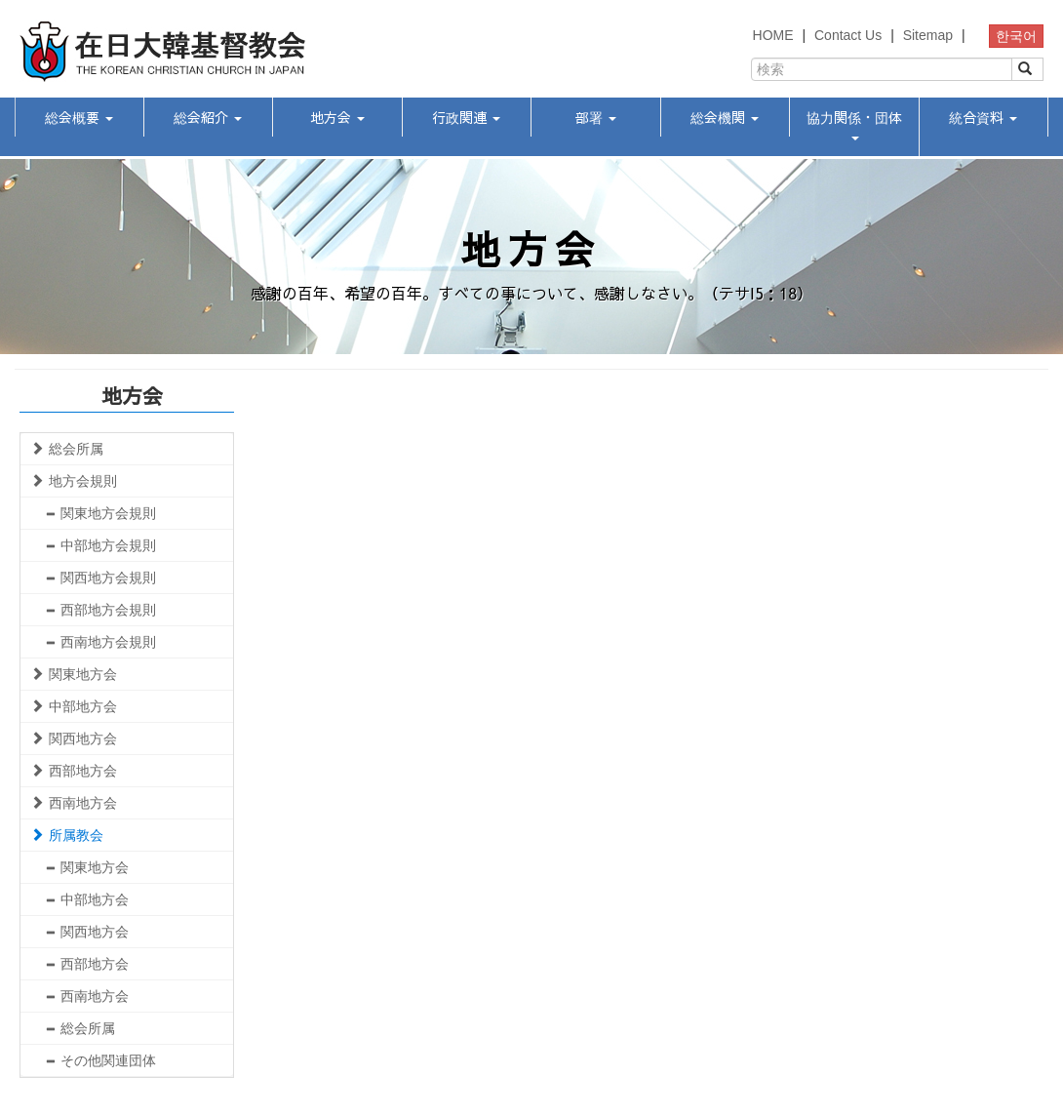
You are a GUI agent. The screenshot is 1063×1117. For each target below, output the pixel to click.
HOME (773, 35)
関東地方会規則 (100, 513)
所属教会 (66, 835)
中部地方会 (73, 706)
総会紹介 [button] (208, 117)
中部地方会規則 (100, 545)
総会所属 (66, 449)
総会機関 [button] (724, 117)
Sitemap (928, 35)
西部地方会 (73, 770)
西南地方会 (73, 803)
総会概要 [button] (79, 117)
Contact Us (848, 35)
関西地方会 (73, 738)
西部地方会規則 (100, 610)
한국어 (1016, 36)
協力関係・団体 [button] (854, 123)
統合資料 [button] (983, 117)
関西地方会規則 (100, 577)
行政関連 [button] (466, 117)
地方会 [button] (337, 117)
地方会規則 (73, 481)
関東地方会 (73, 674)
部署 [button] (595, 117)
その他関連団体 (100, 1060)
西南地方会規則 (100, 642)
